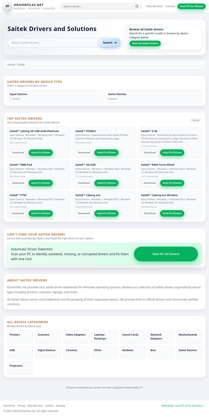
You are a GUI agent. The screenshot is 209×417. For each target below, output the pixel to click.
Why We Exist (154, 6)
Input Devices (17, 134)
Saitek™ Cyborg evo (87, 195)
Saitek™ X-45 (149, 131)
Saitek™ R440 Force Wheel (158, 164)
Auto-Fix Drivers (40, 152)
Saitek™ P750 (18, 195)
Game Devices (82, 168)
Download (18, 152)
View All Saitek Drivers (145, 43)
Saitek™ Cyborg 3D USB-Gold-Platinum (34, 131)
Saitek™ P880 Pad (21, 164)
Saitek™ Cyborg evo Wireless (159, 195)
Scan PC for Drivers (191, 6)
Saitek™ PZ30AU (85, 131)
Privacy (21, 405)
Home (11, 64)
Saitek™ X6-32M (85, 164)
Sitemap (60, 405)
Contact (170, 6)
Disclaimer (9, 405)
